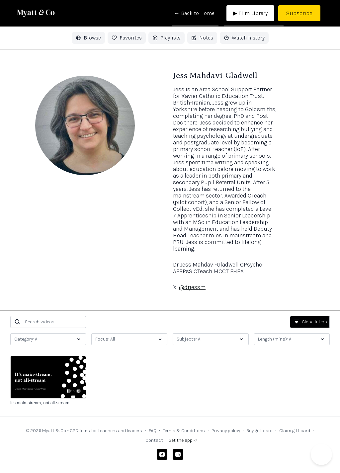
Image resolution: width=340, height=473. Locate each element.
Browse (88, 38)
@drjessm (192, 287)
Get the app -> (183, 440)
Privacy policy (226, 431)
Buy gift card (259, 431)
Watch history (244, 38)
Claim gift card (294, 431)
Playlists (166, 38)
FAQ (152, 431)
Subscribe (299, 13)
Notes (202, 38)
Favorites (127, 38)
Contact (154, 440)
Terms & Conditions (184, 431)
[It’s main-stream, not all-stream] (48, 403)
